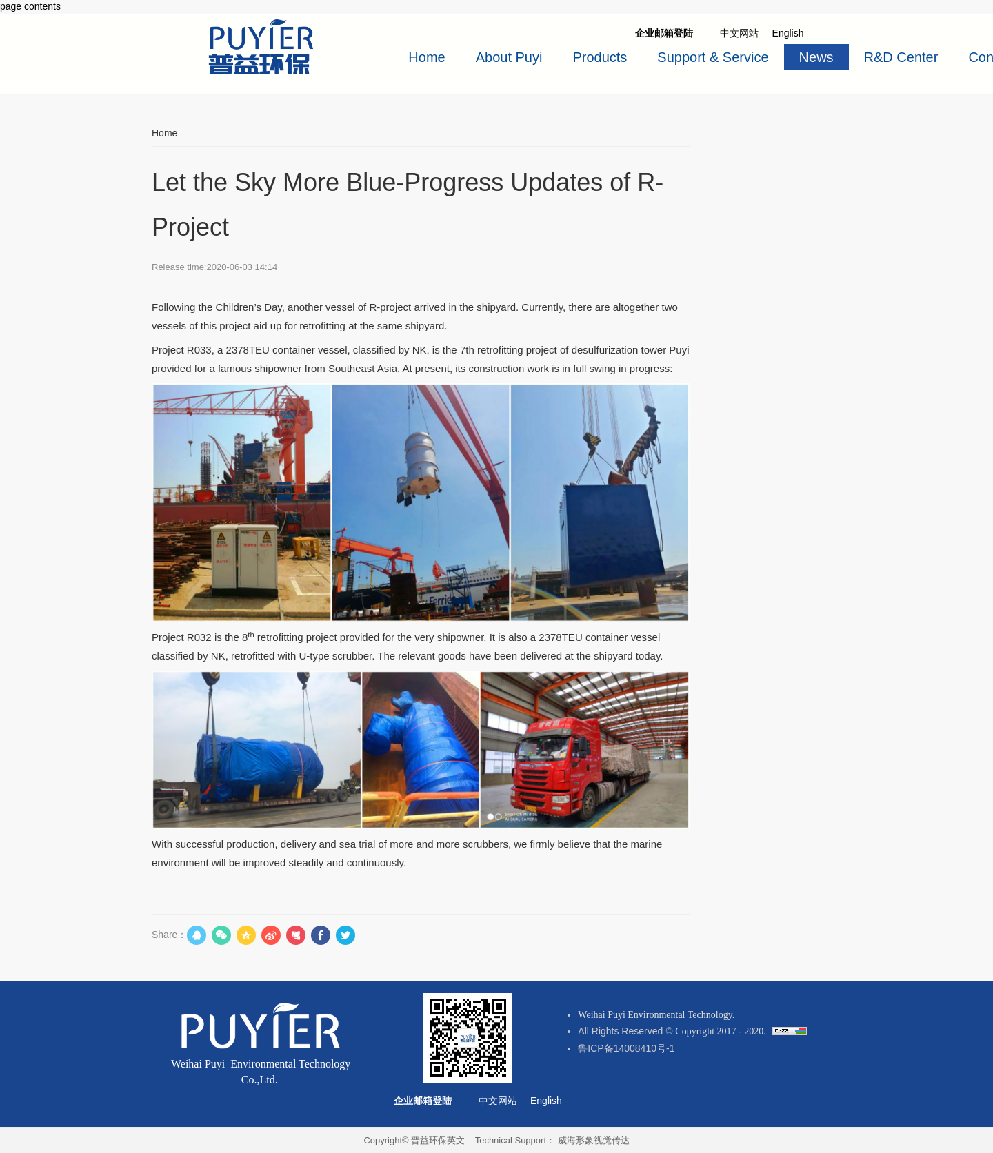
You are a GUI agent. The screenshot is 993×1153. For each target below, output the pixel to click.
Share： (169, 934)
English (789, 33)
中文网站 (499, 1100)
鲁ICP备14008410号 (622, 1048)
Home (164, 133)
